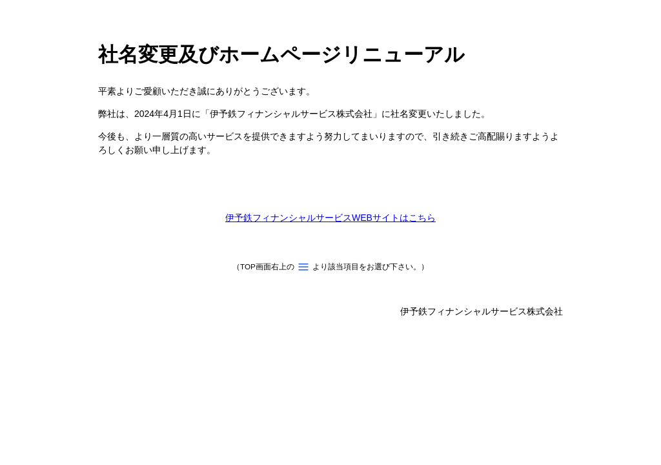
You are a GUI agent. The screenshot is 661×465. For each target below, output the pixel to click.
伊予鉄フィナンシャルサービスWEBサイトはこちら (330, 217)
